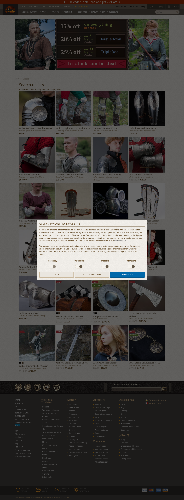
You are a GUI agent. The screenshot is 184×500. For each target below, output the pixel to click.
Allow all (127, 274)
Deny (56, 274)
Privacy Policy (120, 240)
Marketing (131, 260)
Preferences (79, 260)
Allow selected (92, 274)
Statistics (105, 260)
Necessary (52, 260)
